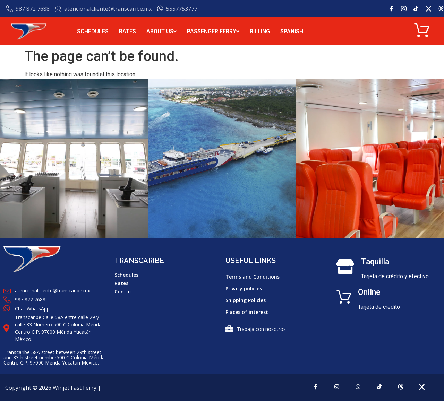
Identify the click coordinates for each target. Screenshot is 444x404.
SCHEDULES (93, 31)
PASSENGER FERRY (213, 31)
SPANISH (291, 31)
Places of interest (246, 312)
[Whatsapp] (357, 389)
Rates (121, 284)
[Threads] (403, 389)
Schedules (126, 275)
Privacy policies (243, 289)
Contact (124, 292)
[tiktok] (380, 389)
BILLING (260, 31)
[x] (431, 8)
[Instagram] (406, 8)
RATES (127, 31)
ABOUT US (161, 31)
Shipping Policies (245, 301)
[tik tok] (418, 8)
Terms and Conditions (252, 277)
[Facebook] (393, 8)
